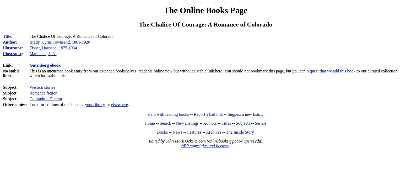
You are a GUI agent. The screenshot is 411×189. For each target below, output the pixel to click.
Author (9, 42)
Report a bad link (208, 114)
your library (95, 104)
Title (7, 36)
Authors (210, 123)
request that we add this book (331, 71)
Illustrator (12, 48)
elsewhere (119, 104)
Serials (261, 123)
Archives (213, 132)
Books (162, 132)
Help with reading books (168, 114)
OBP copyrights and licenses (205, 146)
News (177, 132)
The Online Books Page (205, 10)
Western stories (42, 87)
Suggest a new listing (245, 114)
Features (194, 132)
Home (150, 123)
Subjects (243, 123)
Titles (226, 123)
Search (165, 123)
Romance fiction (43, 93)
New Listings (187, 123)
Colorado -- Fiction (46, 99)
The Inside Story (240, 132)
